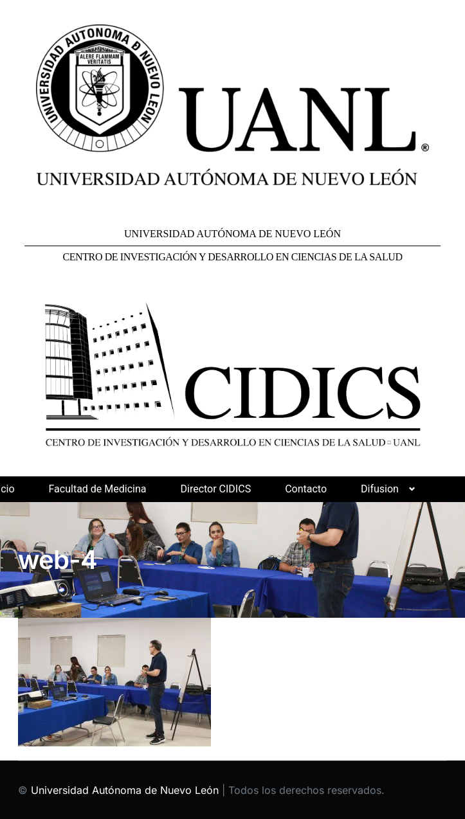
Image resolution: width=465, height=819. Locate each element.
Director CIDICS (215, 489)
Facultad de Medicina (98, 489)
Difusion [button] (380, 489)
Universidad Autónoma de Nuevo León (125, 790)
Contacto (306, 489)
